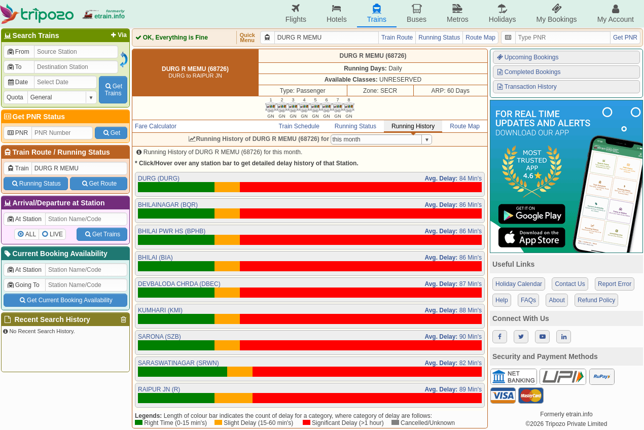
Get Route (99, 183)
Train (18, 168)
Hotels (337, 13)
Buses (416, 13)
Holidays (502, 13)
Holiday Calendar (518, 284)
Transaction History (526, 86)
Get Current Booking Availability (65, 300)
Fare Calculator (155, 126)
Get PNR (625, 37)
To (14, 66)
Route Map (480, 37)
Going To (23, 285)
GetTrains (113, 90)
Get (111, 132)
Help (501, 300)
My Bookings (556, 13)
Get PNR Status (34, 117)
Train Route (32, 152)
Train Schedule (299, 126)
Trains (376, 13)
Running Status (83, 152)
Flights (295, 13)
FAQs (528, 300)
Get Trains (102, 234)
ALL (30, 234)
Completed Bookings (528, 72)
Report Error (614, 284)
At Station (24, 219)
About (556, 300)
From (18, 51)
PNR (17, 132)
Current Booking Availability (55, 253)
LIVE (56, 234)
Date (17, 82)
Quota (15, 97)
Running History (413, 126)
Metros (458, 13)
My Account (615, 13)
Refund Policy (596, 300)
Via (118, 35)
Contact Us (570, 284)
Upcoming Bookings (527, 57)
